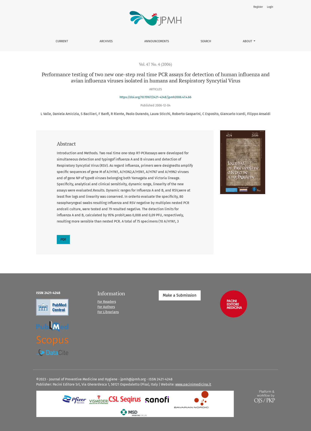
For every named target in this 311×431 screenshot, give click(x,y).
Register (258, 6)
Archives (106, 41)
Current (62, 41)
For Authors (106, 307)
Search (206, 41)
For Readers (106, 302)
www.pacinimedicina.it (193, 384)
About (248, 41)
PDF (63, 239)
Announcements (156, 41)
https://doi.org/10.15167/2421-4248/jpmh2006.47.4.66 (155, 97)
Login (270, 6)
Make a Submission (180, 295)
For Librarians (108, 312)
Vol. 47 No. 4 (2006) (155, 64)
